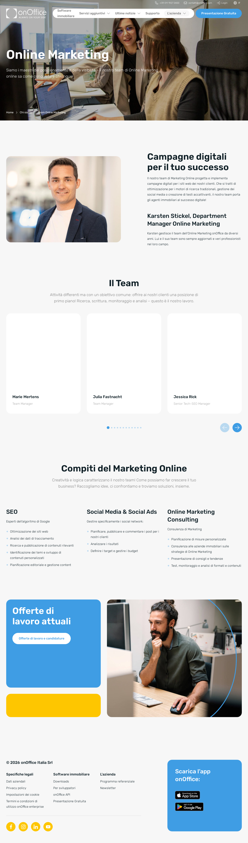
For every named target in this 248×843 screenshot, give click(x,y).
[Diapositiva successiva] (237, 427)
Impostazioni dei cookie (22, 794)
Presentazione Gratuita (218, 13)
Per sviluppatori (64, 788)
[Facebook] (11, 826)
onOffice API (61, 794)
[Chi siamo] (26, 112)
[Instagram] (23, 826)
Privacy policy (16, 788)
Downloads (61, 781)
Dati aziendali (15, 781)
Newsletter (108, 788)
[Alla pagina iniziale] (26, 13)
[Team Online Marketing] (52, 112)
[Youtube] (48, 826)
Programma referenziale (117, 781)
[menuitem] (167, 3)
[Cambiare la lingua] (237, 3)
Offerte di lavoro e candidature (41, 638)
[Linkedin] (35, 826)
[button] (108, 427)
